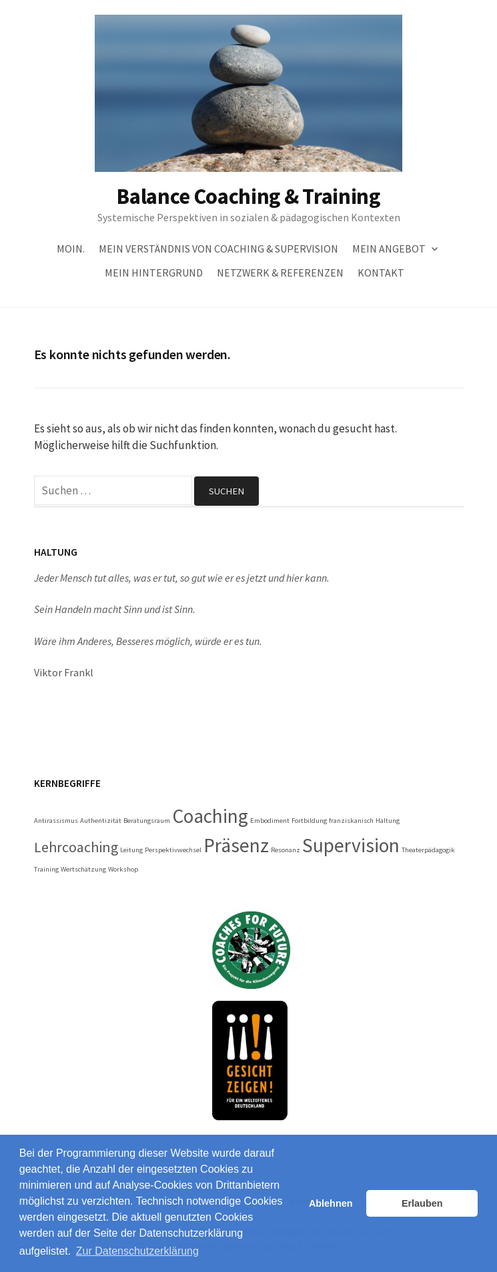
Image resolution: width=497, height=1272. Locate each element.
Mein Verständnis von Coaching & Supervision (218, 248)
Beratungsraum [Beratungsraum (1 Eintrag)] (146, 820)
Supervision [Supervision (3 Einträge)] (351, 845)
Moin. (71, 248)
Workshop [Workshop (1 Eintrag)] (123, 869)
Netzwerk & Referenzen (280, 272)
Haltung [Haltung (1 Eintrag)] (388, 820)
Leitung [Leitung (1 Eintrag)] (131, 850)
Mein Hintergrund (154, 272)
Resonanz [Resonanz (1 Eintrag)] (285, 850)
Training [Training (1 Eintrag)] (46, 869)
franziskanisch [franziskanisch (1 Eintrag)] (351, 820)
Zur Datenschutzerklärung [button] (137, 1251)
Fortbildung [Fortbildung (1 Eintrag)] (309, 820)
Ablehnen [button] (331, 1203)
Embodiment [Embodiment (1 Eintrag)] (270, 820)
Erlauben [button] (422, 1203)
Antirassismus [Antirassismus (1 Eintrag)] (56, 820)
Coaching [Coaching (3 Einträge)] (210, 816)
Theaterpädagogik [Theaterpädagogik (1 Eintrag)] (428, 850)
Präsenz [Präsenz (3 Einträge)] (236, 845)
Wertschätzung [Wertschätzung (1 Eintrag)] (83, 869)
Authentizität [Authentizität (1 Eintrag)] (100, 820)
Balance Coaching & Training (248, 196)
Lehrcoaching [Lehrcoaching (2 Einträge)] (76, 847)
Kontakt (381, 272)
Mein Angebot (389, 248)
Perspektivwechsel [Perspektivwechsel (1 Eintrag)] (173, 850)
